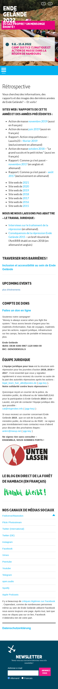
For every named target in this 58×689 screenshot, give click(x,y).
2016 (26, 202)
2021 (26, 182)
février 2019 (30, 140)
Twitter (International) (13, 528)
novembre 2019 (38, 121)
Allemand (14, 678)
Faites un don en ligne (16, 310)
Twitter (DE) (8, 535)
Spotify (5, 588)
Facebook (7, 548)
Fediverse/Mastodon (12, 515)
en (50, 3)
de (44, 3)
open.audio (8, 581)
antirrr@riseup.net (11, 431)
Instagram (7, 542)
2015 (26, 205)
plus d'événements (11, 289)
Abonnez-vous (46, 671)
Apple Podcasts (10, 594)
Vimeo (5, 555)
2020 (26, 186)
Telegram (7, 575)
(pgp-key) (30, 408)
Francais (28, 678)
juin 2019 (34, 129)
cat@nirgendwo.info (13, 408)
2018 (26, 194)
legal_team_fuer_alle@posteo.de (19, 383)
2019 (26, 190)
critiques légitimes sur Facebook (38, 601)
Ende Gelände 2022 (15, 14)
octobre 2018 (36, 148)
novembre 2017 (18, 164)
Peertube (7, 561)
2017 (26, 198)
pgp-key (43, 383)
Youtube (6, 568)
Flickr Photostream (12, 522)
